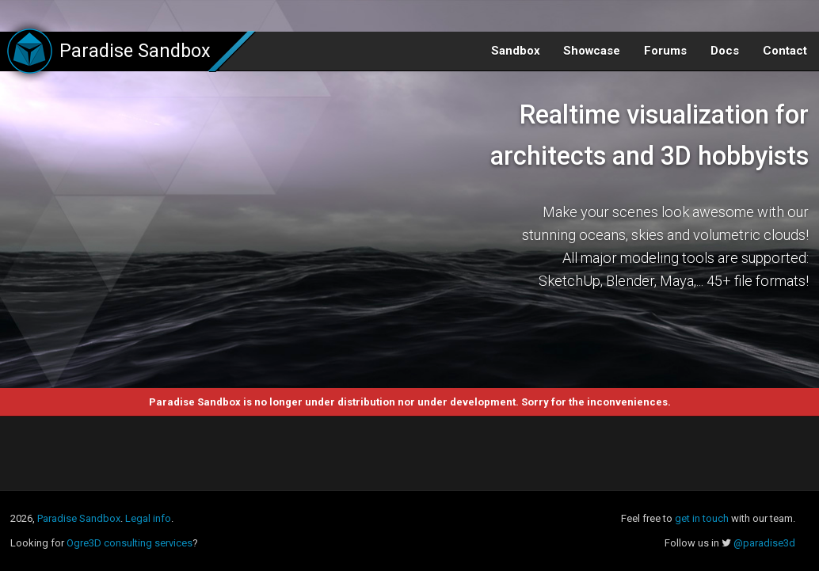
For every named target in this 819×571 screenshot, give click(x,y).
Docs (724, 51)
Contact (785, 51)
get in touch (702, 518)
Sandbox (515, 51)
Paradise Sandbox (78, 518)
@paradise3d (764, 543)
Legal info (148, 518)
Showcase (591, 51)
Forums (665, 51)
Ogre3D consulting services (129, 543)
